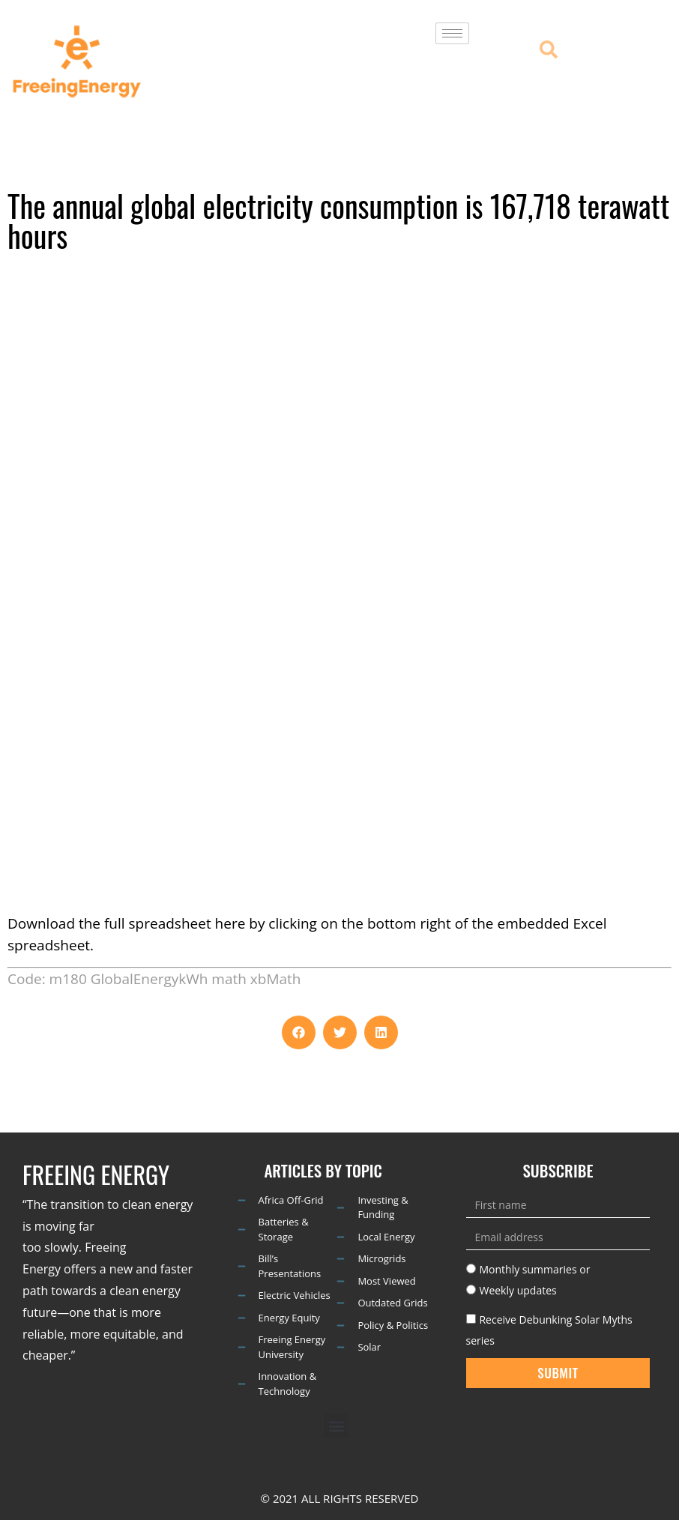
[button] (299, 1032)
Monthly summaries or (534, 1269)
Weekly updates (517, 1290)
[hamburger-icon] (452, 33)
